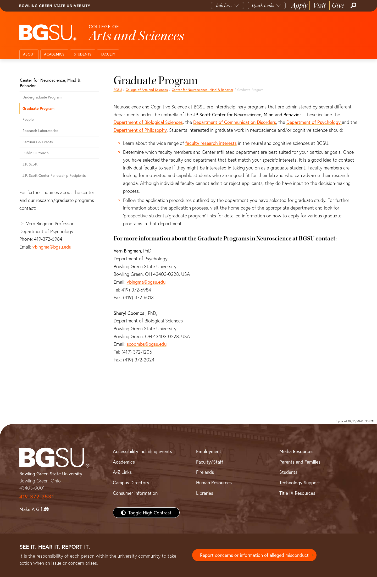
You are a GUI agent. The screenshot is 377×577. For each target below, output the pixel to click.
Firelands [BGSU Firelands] (205, 472)
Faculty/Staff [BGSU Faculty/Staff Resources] (209, 462)
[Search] (353, 5)
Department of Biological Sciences (148, 122)
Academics (54, 54)
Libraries (204, 493)
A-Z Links (122, 472)
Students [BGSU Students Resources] (288, 472)
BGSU (118, 89)
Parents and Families (299, 462)
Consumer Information (135, 493)
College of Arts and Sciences (147, 89)
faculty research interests (211, 143)
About (29, 54)
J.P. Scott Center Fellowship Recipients (54, 175)
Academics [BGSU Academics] (124, 462)
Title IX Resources (297, 493)
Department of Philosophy (140, 130)
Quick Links (263, 5)
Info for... (224, 5)
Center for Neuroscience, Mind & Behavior (202, 89)
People (28, 119)
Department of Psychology (314, 122)
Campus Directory (131, 482)
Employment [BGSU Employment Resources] (208, 451)
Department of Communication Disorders (234, 122)
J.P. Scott (30, 164)
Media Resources (296, 451)
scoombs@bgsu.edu (147, 344)
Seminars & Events (38, 141)
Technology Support (299, 482)
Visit (319, 5)
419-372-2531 (36, 496)
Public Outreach (36, 152)
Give (338, 5)
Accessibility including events (142, 451)
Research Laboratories (40, 130)
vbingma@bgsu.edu (146, 282)
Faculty (108, 54)
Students (83, 54)
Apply (299, 5)
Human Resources (214, 482)
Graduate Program (38, 108)
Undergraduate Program (42, 97)
